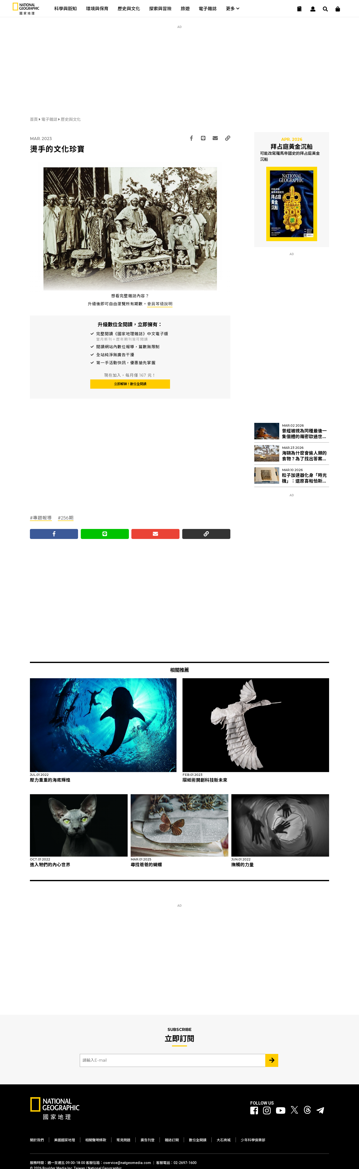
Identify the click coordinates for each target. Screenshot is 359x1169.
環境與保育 (97, 8)
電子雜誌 (208, 8)
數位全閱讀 (197, 1140)
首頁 (34, 119)
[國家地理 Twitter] (294, 1111)
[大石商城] (338, 9)
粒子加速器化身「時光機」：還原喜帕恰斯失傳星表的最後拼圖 (304, 481)
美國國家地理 (64, 1140)
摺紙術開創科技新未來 (204, 780)
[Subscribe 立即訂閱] (271, 1060)
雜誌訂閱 (172, 1140)
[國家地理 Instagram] (267, 1111)
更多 (232, 8)
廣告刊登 (148, 1140)
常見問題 (123, 1140)
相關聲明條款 (95, 1140)
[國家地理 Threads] (307, 1111)
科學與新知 (65, 8)
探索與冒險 (160, 8)
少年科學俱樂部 (253, 1140)
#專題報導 (41, 517)
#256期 (66, 517)
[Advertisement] (179, 64)
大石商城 (224, 1140)
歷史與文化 (129, 8)
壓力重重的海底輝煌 (50, 780)
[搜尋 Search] (325, 9)
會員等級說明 (160, 304)
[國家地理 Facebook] (254, 1111)
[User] (312, 9)
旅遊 (185, 8)
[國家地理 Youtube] (281, 1111)
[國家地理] (25, 13)
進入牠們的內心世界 (50, 864)
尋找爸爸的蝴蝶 (146, 864)
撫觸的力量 (242, 864)
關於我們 (37, 1140)
